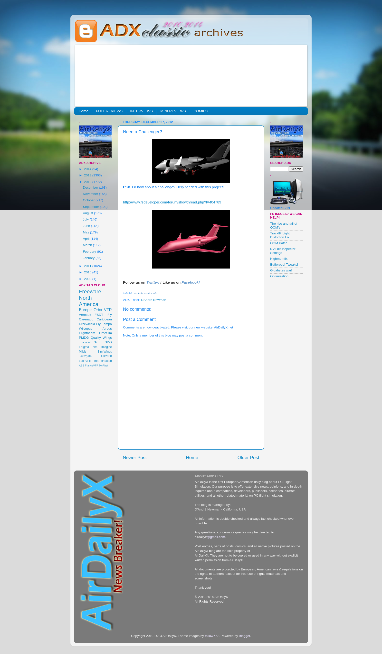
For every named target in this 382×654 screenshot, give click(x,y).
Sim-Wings (104, 351)
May (86, 232)
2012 (88, 182)
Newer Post (135, 457)
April (86, 238)
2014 (88, 169)
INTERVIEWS (141, 111)
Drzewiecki (87, 324)
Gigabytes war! (281, 270)
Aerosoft (85, 315)
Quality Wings (101, 337)
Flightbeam (87, 333)
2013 (88, 175)
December (91, 187)
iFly (109, 315)
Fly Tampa (104, 324)
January (89, 258)
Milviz (82, 351)
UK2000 (106, 356)
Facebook (190, 282)
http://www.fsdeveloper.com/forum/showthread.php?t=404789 (172, 202)
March (88, 245)
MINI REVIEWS (173, 111)
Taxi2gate (85, 356)
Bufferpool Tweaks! (284, 264)
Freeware (90, 292)
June (87, 226)
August (88, 213)
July (86, 219)
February (90, 251)
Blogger (244, 636)
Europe (85, 310)
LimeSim (105, 333)
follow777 (212, 636)
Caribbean (104, 319)
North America (88, 301)
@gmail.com (216, 537)
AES (81, 365)
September (91, 207)
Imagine (106, 347)
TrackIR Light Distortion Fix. (280, 235)
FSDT (99, 315)
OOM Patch (278, 243)
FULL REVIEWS (109, 111)
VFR (108, 310)
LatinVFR (85, 361)
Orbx (98, 310)
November (91, 194)
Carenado (86, 319)
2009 (88, 279)
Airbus (107, 328)
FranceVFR (91, 365)
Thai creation (102, 361)
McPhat (103, 365)
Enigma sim (88, 347)
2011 (88, 266)
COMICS (200, 111)
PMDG (84, 337)
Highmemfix (278, 258)
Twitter (152, 282)
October (89, 200)
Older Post (248, 457)
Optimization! (279, 276)
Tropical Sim (89, 342)
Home (83, 111)
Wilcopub (86, 328)
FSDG (107, 342)
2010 (88, 272)
